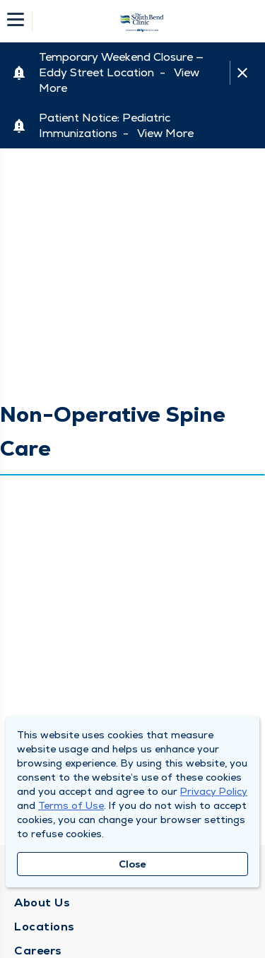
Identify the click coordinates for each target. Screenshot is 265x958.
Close (132, 864)
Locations (44, 926)
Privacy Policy (213, 791)
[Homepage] (142, 21)
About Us (42, 902)
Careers (38, 950)
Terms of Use (71, 805)
